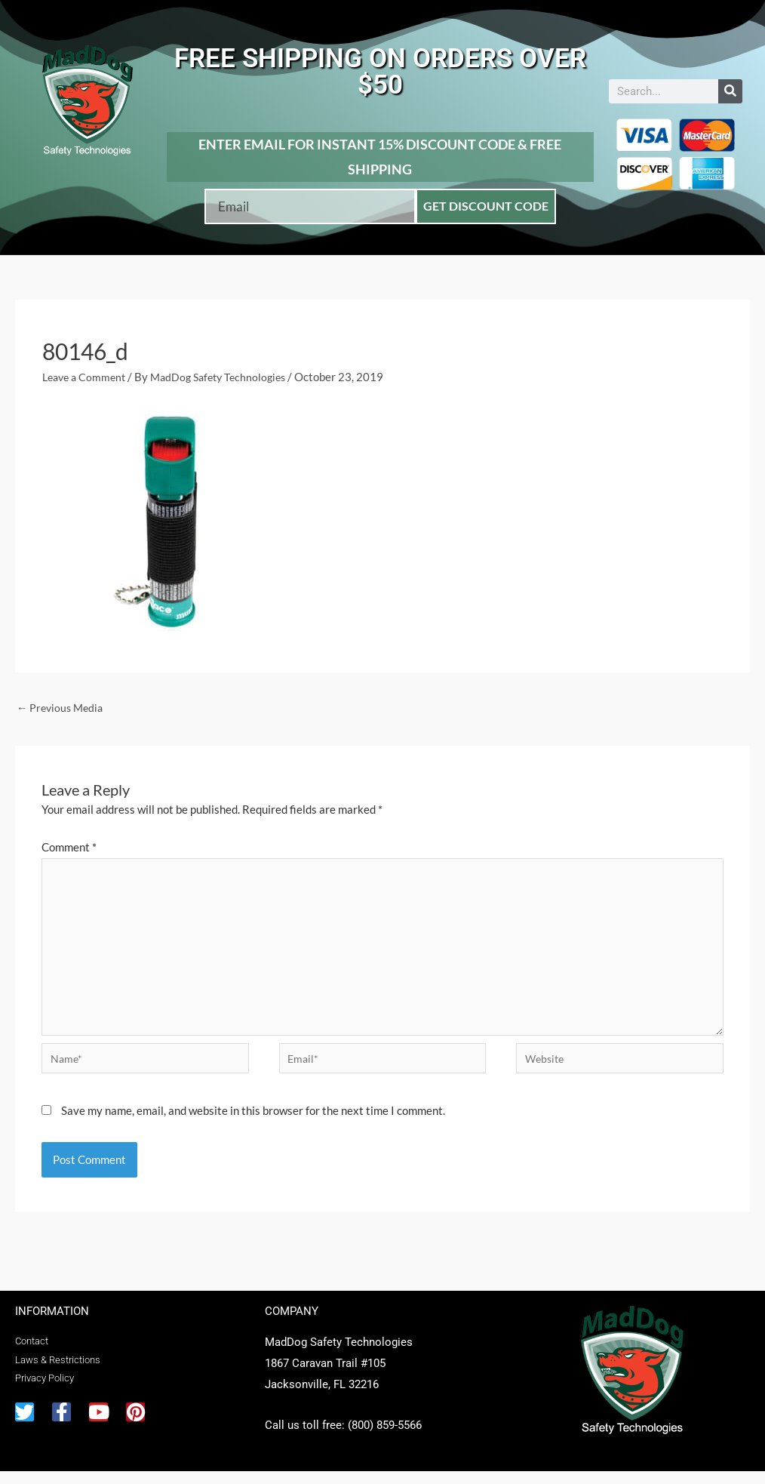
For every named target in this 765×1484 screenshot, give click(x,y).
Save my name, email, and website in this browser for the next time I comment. (253, 1123)
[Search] (730, 91)
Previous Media (62, 708)
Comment (69, 848)
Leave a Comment (86, 376)
